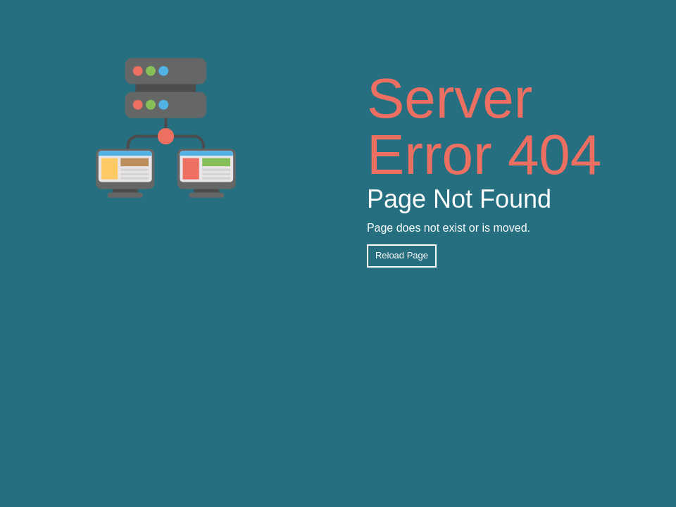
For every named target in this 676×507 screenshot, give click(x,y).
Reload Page (401, 255)
